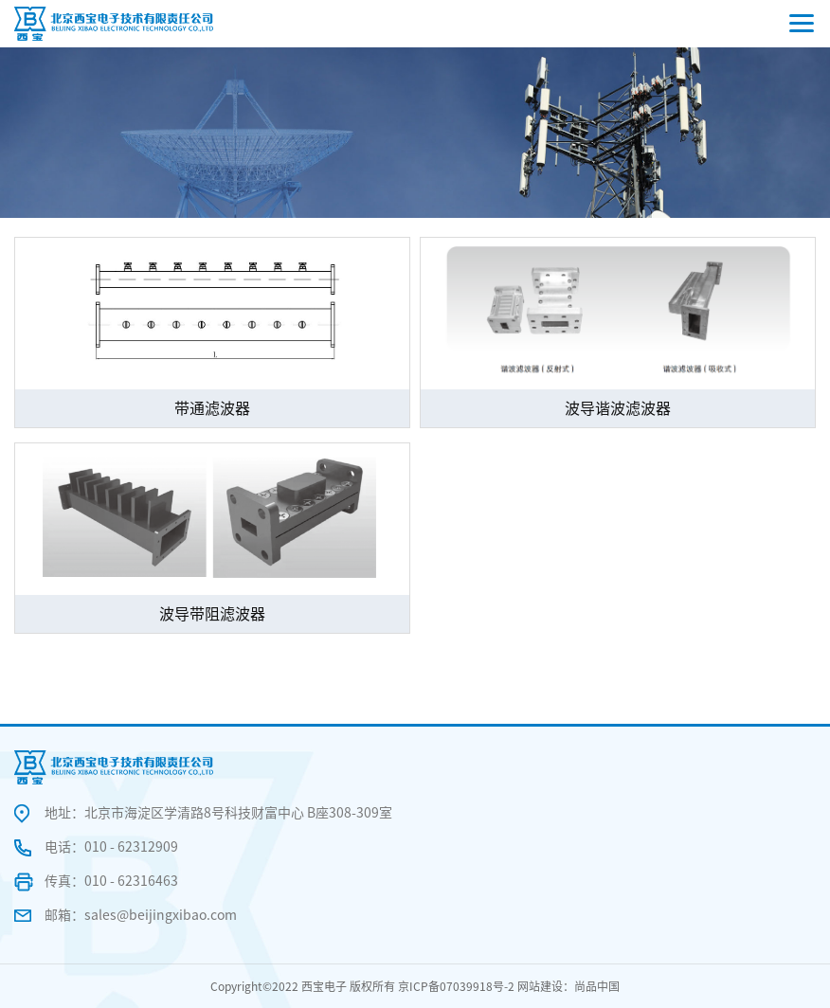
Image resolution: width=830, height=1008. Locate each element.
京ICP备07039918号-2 (456, 986)
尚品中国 (597, 986)
